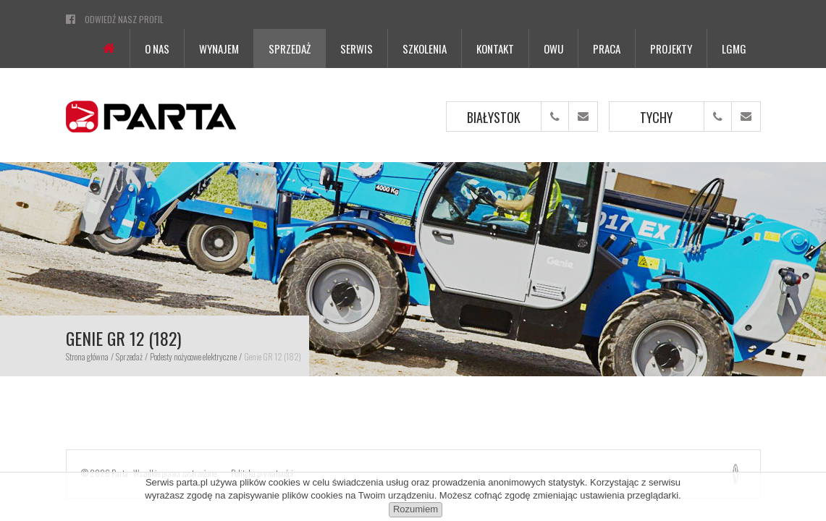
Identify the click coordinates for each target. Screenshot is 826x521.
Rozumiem (415, 509)
